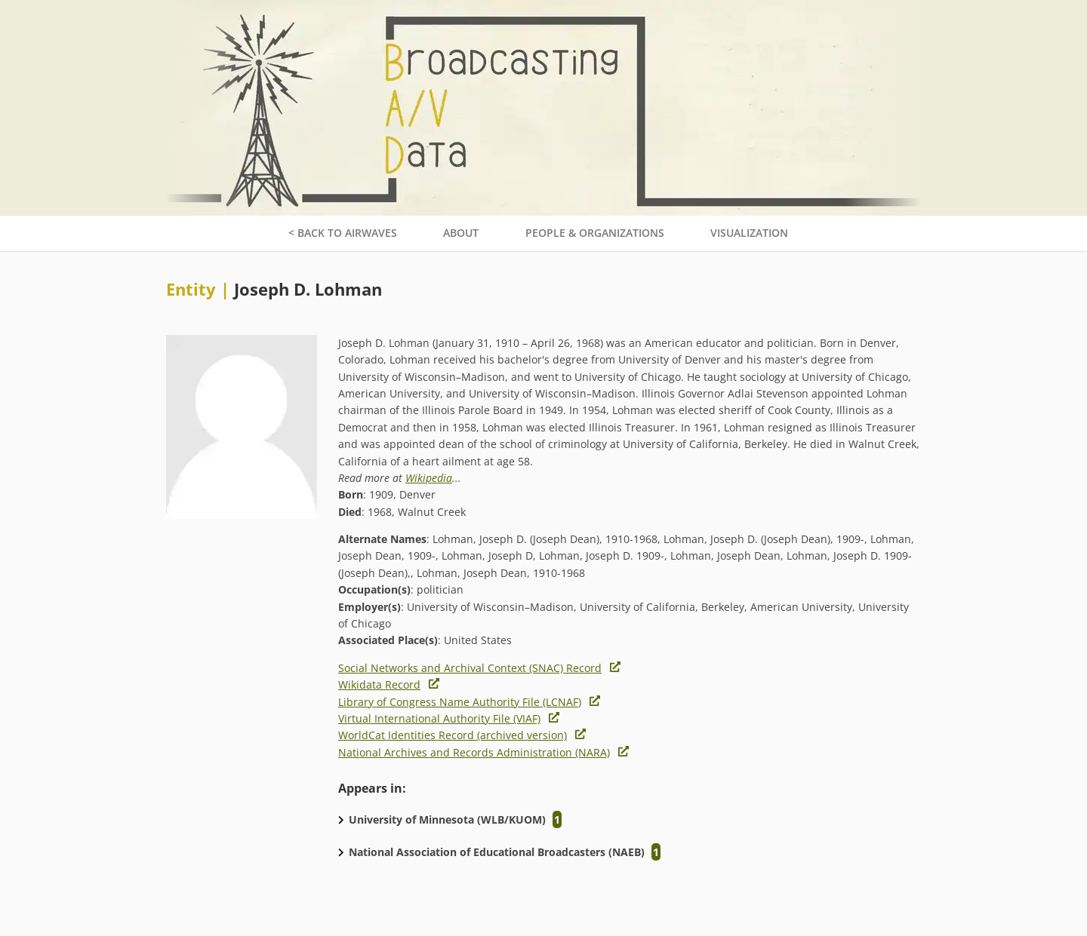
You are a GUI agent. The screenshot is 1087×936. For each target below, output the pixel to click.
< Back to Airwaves (342, 233)
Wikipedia (428, 478)
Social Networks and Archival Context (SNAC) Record (470, 668)
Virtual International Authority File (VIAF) (439, 718)
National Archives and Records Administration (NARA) (474, 752)
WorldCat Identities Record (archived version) (452, 735)
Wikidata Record (379, 684)
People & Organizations (594, 233)
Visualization (749, 233)
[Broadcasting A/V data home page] (543, 8)
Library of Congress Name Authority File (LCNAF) (459, 702)
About (461, 233)
